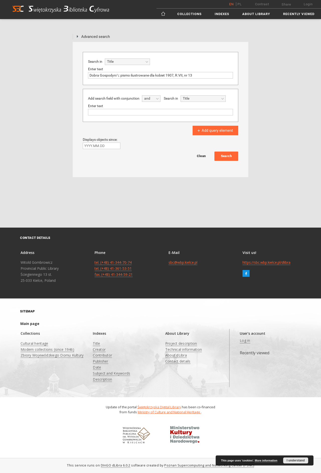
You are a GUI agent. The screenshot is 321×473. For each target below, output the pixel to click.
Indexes (222, 14)
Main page (29, 323)
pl (239, 4)
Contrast (262, 4)
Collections (189, 14)
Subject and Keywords (111, 373)
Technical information (183, 349)
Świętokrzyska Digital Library (159, 407)
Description (102, 379)
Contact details (178, 361)
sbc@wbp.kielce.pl (183, 262)
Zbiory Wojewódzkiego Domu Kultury (52, 355)
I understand (296, 460)
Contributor (102, 355)
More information (266, 460)
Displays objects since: (100, 140)
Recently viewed (298, 14)
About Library (256, 14)
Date (97, 367)
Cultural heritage (34, 343)
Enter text (95, 69)
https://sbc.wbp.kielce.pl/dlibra (266, 262)
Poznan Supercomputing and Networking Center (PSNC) (209, 465)
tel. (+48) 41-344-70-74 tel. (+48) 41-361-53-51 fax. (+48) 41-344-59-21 (114, 268)
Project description (181, 343)
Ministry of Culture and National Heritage (169, 412)
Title (96, 343)
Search (226, 156)
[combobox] (127, 61)
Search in (95, 61)
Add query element (214, 130)
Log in (245, 340)
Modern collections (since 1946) (47, 349)
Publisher (100, 361)
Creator (99, 349)
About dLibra (176, 355)
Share (286, 4)
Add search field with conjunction (113, 98)
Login (308, 4)
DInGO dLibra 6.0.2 (115, 465)
